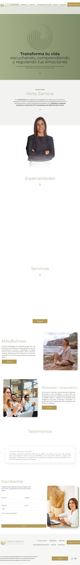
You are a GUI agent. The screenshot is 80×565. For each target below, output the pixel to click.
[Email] (35, 508)
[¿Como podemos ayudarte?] (23, 518)
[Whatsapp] (72, 558)
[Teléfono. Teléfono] (14, 508)
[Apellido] (35, 501)
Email (26, 505)
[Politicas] (60, 558)
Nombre (4, 498)
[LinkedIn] (75, 558)
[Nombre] (11, 501)
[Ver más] (9, 362)
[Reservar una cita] (73, 4)
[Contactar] (40, 321)
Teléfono (4, 505)
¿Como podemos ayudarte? (9, 513)
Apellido (27, 498)
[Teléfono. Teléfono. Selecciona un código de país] (4, 509)
